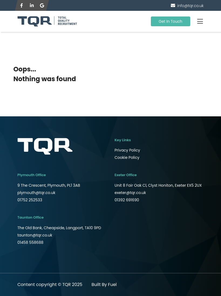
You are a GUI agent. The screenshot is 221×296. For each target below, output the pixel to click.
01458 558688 (30, 242)
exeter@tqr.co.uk (130, 192)
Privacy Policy (127, 150)
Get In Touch (170, 21)
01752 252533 (30, 200)
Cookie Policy (127, 157)
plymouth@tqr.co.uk (37, 192)
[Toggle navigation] (200, 21)
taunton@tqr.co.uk (35, 235)
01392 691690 (127, 200)
